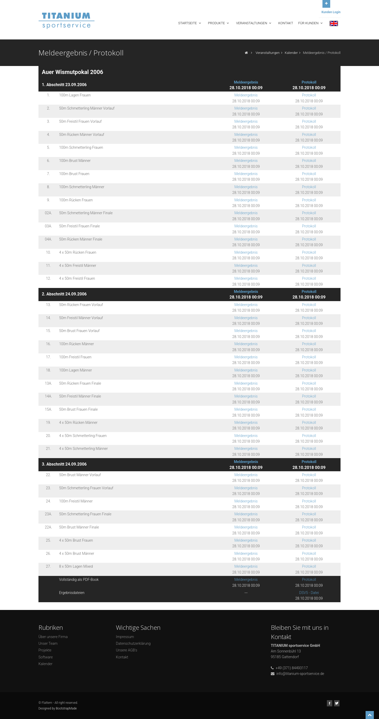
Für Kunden (310, 23)
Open (326, 3)
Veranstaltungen (254, 23)
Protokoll (309, 82)
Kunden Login (331, 12)
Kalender (291, 53)
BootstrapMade (66, 708)
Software (45, 657)
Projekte (44, 650)
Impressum (125, 637)
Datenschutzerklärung (133, 643)
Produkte (219, 23)
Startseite (190, 23)
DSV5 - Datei (309, 593)
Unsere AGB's (126, 650)
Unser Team (48, 643)
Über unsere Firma (53, 637)
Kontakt (285, 23)
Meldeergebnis (246, 82)
